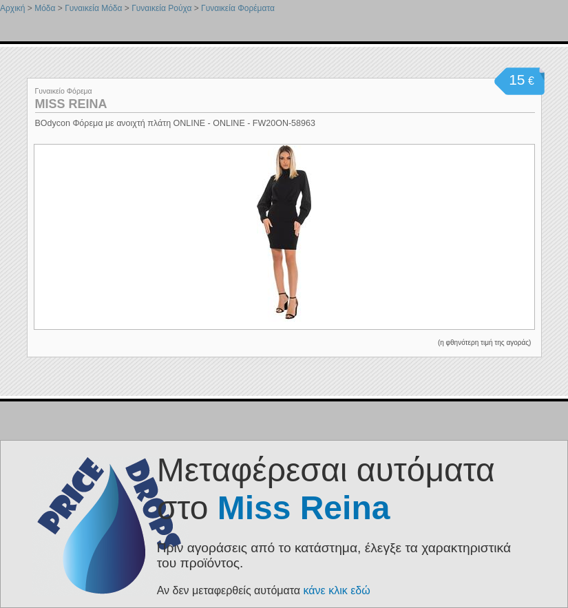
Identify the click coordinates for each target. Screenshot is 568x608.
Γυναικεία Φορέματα (238, 8)
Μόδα (44, 8)
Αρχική (12, 8)
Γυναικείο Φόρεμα (63, 91)
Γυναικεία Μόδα (93, 8)
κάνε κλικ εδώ (337, 590)
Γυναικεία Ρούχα (161, 8)
